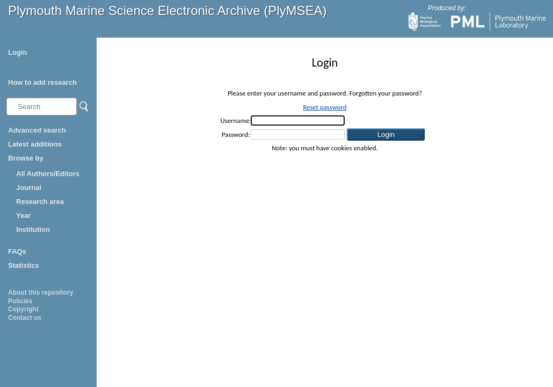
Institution (33, 229)
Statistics (23, 265)
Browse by (25, 158)
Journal (28, 188)
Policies (20, 301)
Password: (236, 134)
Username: (236, 120)
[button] (386, 134)
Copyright (23, 309)
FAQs (17, 251)
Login (17, 52)
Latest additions (35, 144)
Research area (40, 202)
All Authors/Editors (47, 174)
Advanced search (37, 130)
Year (23, 215)
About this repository (40, 292)
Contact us (24, 318)
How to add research (42, 82)
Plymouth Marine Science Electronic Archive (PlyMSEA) (167, 10)
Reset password (324, 107)
